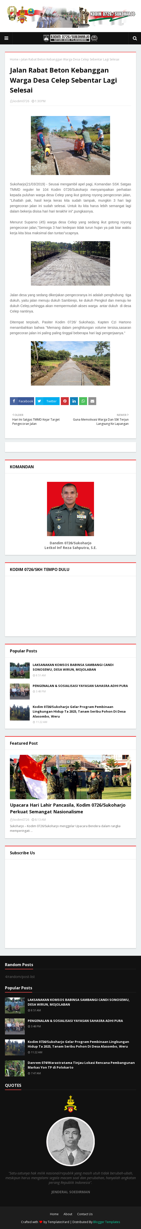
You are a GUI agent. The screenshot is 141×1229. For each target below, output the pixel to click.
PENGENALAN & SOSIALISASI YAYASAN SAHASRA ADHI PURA (80, 685)
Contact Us (85, 1214)
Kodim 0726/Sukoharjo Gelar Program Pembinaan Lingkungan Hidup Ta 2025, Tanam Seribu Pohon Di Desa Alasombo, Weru (79, 711)
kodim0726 (21, 101)
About (68, 1214)
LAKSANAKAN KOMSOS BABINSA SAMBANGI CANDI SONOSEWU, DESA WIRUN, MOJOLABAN (73, 667)
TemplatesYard (58, 1222)
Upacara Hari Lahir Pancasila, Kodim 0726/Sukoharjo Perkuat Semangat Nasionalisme (68, 808)
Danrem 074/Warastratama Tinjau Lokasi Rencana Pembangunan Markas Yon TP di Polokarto (81, 1065)
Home (14, 59)
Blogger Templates (106, 1222)
